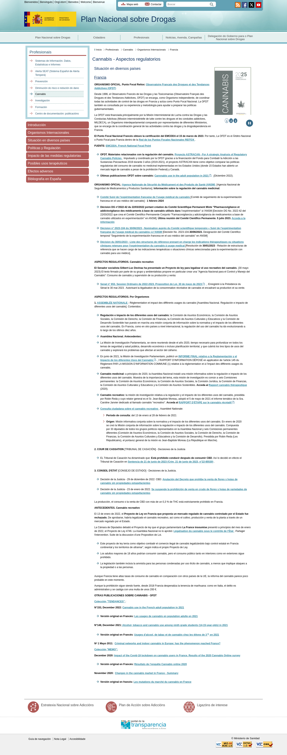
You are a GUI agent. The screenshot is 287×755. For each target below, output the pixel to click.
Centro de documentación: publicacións (57, 113)
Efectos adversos (40, 171)
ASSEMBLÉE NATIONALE (112, 302)
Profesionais (141, 37)
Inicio (99, 49)
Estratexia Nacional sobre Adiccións (67, 705)
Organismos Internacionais (151, 49)
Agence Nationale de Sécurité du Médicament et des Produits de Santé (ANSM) (169, 184)
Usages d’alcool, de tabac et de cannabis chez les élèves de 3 (170, 634)
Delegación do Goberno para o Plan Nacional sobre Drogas (230, 37)
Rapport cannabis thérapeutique (228, 385)
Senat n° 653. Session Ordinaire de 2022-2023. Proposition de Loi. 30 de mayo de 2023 (153, 284)
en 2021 (214, 634)
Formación (41, 107)
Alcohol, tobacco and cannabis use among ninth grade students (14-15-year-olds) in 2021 (175, 625)
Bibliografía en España (44, 179)
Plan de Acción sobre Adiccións (142, 705)
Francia (174, 49)
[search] (191, 4)
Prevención (41, 81)
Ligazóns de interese (212, 705)
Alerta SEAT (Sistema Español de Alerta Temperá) (57, 73)
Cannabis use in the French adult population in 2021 (153, 607)
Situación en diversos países (49, 140)
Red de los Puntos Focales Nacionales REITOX (167, 139)
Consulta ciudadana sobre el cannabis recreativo (129, 408)
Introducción (37, 125)
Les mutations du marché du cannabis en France (162, 681)
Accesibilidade (77, 739)
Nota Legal (60, 739)
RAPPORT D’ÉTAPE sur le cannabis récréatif (207, 402)
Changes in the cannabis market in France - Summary (146, 673)
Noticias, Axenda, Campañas (184, 37)
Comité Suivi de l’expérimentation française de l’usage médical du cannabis (145, 197)
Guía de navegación (39, 739)
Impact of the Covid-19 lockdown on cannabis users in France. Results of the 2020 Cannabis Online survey (177, 655)
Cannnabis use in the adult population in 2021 (183, 175)
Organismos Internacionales (48, 132)
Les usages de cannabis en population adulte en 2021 (166, 616)
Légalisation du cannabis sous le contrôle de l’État (203, 531)
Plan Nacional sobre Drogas (128, 19)
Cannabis (40, 94)
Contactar (156, 4)
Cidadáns (99, 37)
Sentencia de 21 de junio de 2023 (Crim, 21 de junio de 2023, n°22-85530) (170, 461)
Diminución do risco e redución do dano (57, 88)
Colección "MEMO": (106, 649)
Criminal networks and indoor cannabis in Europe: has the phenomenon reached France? (167, 643)
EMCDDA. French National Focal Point (128, 145)
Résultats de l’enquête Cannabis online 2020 (160, 664)
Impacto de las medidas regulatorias (54, 155)
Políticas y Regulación (44, 148)
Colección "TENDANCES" (109, 601)
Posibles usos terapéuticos (47, 163)
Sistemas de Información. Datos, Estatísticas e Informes (53, 62)
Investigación (42, 100)
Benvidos (73, 2)
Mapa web (132, 4)
